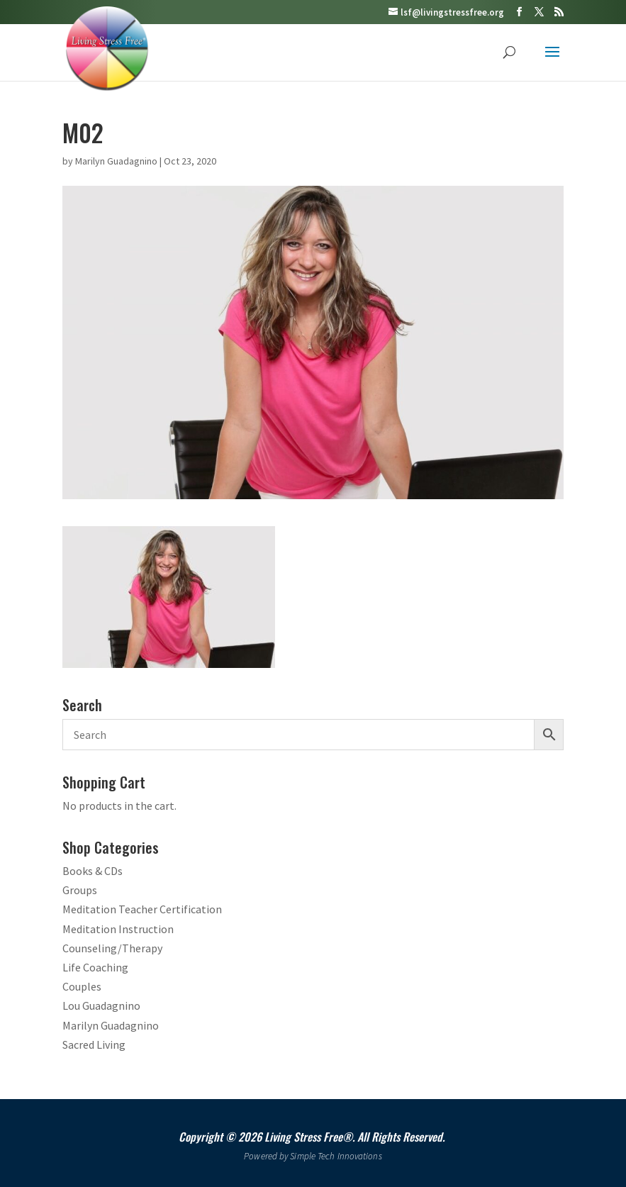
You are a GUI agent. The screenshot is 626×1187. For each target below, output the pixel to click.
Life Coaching (95, 967)
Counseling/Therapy (112, 948)
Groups (79, 890)
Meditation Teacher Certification (142, 909)
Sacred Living (93, 1044)
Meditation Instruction (118, 929)
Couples (81, 986)
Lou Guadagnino (101, 1005)
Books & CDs (92, 871)
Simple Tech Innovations (335, 1156)
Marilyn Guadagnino (116, 161)
